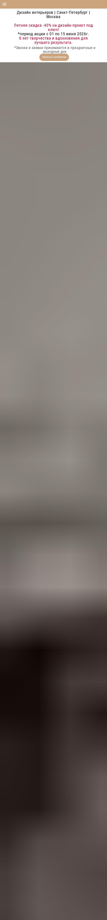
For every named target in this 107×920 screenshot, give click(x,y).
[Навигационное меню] (4, 4)
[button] (54, 57)
